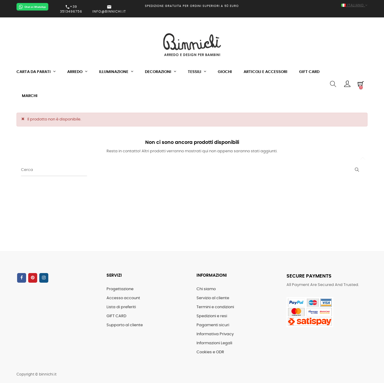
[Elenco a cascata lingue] (312, 5)
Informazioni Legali (214, 343)
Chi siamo (206, 289)
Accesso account (123, 298)
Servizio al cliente (212, 298)
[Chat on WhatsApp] (32, 7)
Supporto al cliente (124, 325)
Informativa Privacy (215, 334)
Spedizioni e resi (211, 316)
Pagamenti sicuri (212, 325)
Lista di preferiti (121, 307)
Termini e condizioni (215, 307)
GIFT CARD (116, 316)
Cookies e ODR (210, 352)
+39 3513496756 (71, 9)
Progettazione (120, 289)
